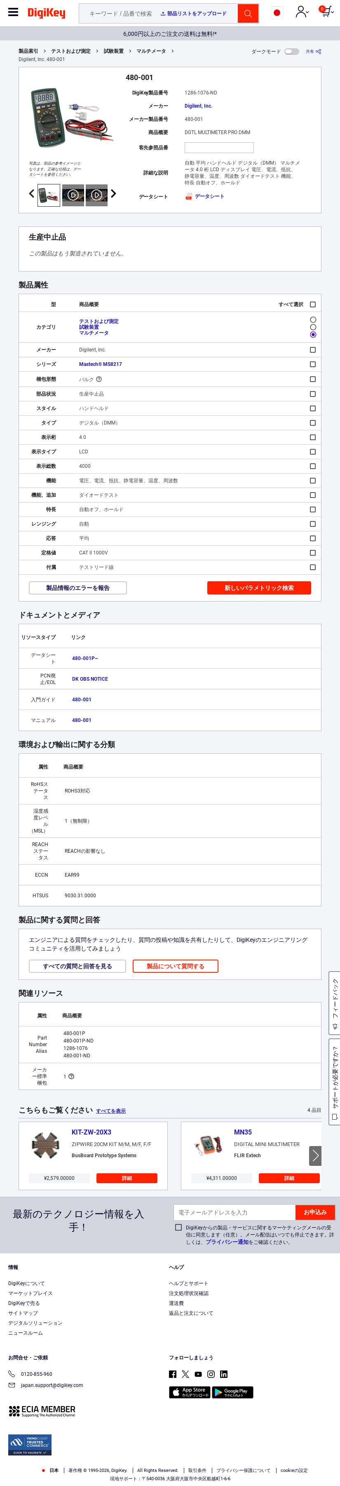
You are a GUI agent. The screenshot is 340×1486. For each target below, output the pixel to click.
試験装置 (114, 51)
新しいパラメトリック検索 (259, 588)
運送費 (176, 1303)
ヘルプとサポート (189, 1283)
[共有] (313, 51)
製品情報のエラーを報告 (78, 588)
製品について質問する (175, 966)
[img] (46, 14)
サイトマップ (23, 1313)
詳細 (127, 1178)
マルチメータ (151, 51)
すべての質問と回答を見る (77, 966)
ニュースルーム (25, 1333)
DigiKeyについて (26, 1283)
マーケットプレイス (30, 1293)
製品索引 (28, 51)
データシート (205, 196)
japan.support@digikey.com (45, 1386)
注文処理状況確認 (189, 1293)
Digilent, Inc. (198, 106)
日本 (50, 1470)
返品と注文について (191, 1313)
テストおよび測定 (71, 51)
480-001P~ (85, 658)
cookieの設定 (294, 1470)
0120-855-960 (30, 1375)
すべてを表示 (111, 1111)
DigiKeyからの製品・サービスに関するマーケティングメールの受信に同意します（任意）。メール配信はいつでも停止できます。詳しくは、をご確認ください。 (260, 1235)
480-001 (81, 700)
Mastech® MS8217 (100, 364)
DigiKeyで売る (24, 1303)
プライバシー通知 (227, 1242)
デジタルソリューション (35, 1323)
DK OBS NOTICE (90, 679)
